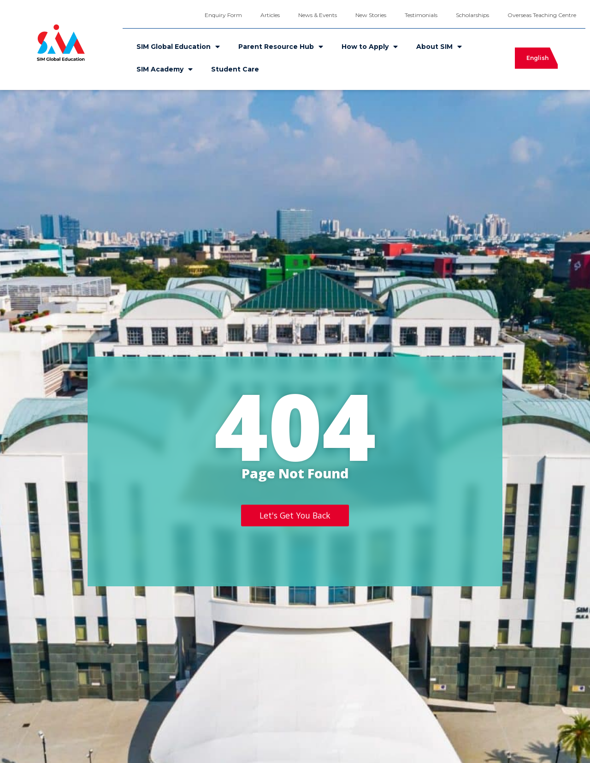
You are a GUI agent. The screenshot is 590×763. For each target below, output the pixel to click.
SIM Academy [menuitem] (164, 69)
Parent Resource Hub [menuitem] (280, 46)
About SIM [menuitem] (439, 46)
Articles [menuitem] (270, 15)
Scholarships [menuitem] (472, 15)
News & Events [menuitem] (317, 15)
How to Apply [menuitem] (370, 46)
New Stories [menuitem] (370, 15)
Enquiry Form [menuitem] (223, 15)
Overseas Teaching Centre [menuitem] (541, 15)
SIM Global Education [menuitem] (178, 46)
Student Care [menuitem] (235, 69)
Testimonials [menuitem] (421, 15)
